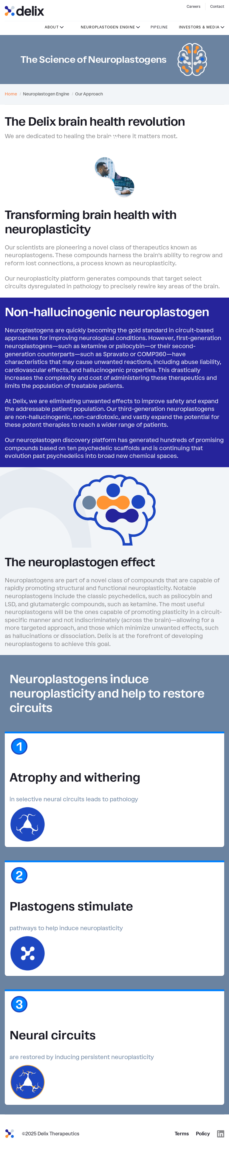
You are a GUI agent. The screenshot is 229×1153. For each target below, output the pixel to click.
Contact (217, 6)
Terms (182, 1134)
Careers (193, 6)
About (52, 27)
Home (11, 94)
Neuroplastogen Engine (108, 27)
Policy (203, 1134)
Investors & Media (199, 27)
